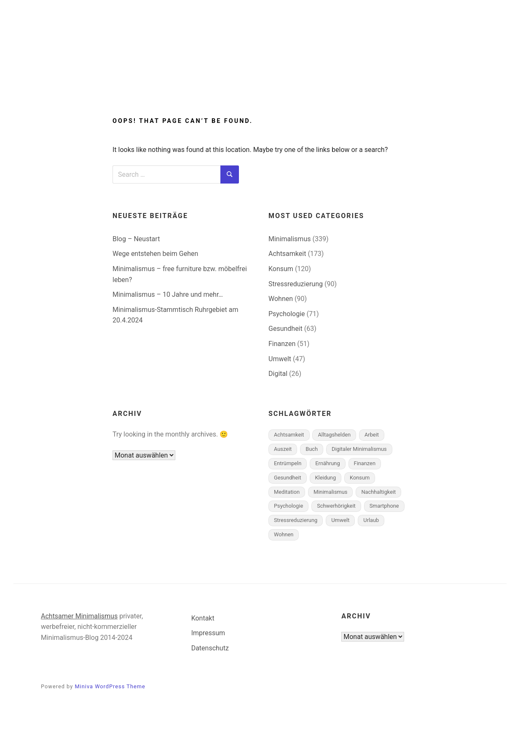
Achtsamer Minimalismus (79, 616)
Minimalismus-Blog (260, 47)
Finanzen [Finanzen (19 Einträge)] (364, 463)
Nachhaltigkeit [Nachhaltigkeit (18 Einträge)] (378, 492)
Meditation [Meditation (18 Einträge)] (287, 492)
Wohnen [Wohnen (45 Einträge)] (283, 534)
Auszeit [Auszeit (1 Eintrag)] (283, 449)
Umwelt (279, 359)
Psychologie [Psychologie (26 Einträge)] (288, 506)
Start (151, 81)
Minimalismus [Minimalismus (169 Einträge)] (330, 492)
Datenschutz (210, 648)
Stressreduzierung (295, 284)
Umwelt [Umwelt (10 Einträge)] (340, 520)
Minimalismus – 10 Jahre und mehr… (168, 294)
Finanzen (281, 344)
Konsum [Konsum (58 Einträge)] (360, 477)
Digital (277, 374)
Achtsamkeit (280, 81)
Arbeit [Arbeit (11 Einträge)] (372, 434)
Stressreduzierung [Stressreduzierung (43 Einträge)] (295, 520)
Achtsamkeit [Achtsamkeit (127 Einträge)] (289, 434)
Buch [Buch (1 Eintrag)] (312, 449)
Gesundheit (285, 329)
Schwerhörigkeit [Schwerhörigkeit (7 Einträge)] (336, 506)
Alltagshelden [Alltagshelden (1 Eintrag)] (334, 434)
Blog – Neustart (136, 239)
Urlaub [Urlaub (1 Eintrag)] (371, 520)
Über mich (339, 81)
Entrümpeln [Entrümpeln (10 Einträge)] (287, 463)
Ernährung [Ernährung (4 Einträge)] (327, 463)
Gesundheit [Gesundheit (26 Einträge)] (287, 477)
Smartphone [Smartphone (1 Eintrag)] (384, 506)
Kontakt (202, 618)
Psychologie (286, 314)
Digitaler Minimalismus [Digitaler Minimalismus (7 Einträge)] (359, 449)
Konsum (280, 269)
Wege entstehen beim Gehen (155, 254)
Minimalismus (204, 81)
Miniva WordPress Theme (110, 686)
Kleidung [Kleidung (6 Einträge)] (325, 477)
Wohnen (280, 299)
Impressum (208, 633)
